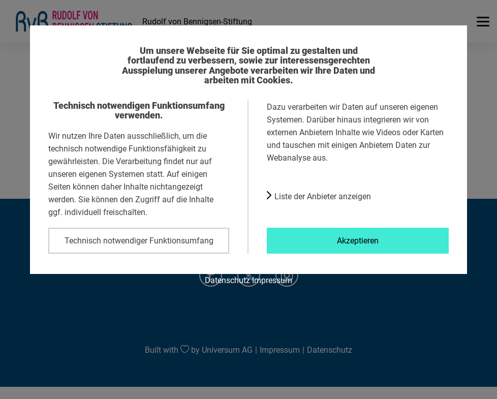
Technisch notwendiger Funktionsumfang (139, 240)
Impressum (272, 280)
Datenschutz (227, 280)
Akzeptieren (358, 240)
